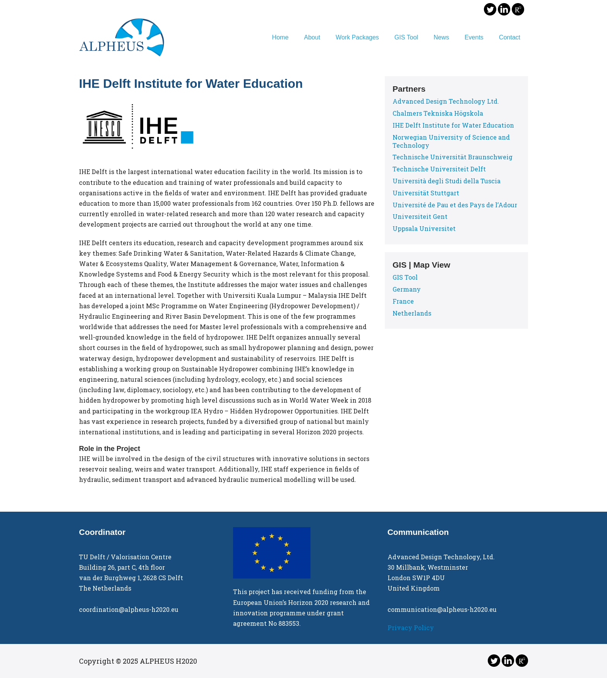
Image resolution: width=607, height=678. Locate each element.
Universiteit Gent (420, 216)
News (441, 37)
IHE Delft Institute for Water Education (453, 125)
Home (280, 37)
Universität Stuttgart (426, 193)
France (403, 301)
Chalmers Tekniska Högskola (438, 113)
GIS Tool (406, 37)
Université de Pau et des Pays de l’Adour (455, 205)
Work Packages (357, 37)
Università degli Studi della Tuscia (447, 181)
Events (474, 37)
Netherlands (412, 313)
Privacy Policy (411, 627)
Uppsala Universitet (424, 228)
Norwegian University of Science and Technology (451, 141)
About (312, 37)
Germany (407, 289)
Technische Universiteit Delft (439, 169)
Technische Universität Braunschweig (453, 157)
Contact (509, 37)
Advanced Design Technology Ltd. (446, 101)
